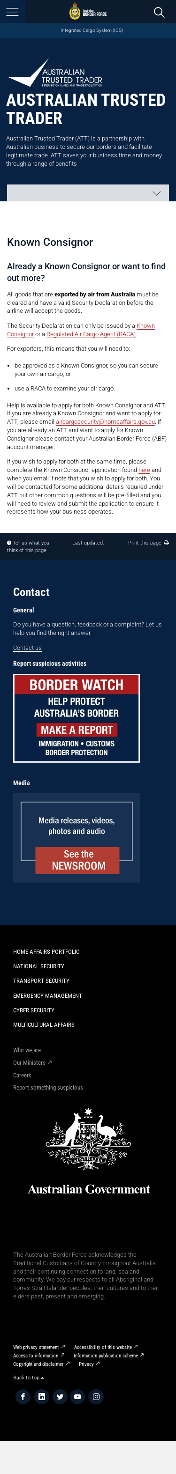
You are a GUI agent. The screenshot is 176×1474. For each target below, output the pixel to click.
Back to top (28, 1378)
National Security (38, 966)
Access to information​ (35, 1356)
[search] (159, 11)
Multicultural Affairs (44, 1024)
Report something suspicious (48, 1087)
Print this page (148, 543)
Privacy (86, 1364)
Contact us (27, 647)
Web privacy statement (36, 1347)
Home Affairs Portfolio (46, 951)
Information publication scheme (106, 1356)
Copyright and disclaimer (38, 1364)
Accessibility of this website (103, 1347)
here (144, 469)
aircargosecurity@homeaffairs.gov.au (105, 421)
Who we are (27, 1050)
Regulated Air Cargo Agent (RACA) (91, 334)
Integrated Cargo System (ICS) (92, 30)
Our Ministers (29, 1062)
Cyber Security (33, 1010)
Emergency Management (47, 995)
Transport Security (41, 980)
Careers (22, 1075)
